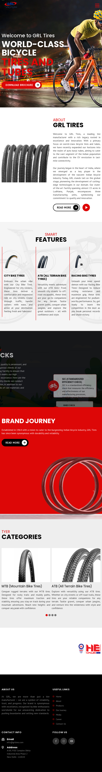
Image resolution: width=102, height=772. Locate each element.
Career (59, 719)
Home (58, 696)
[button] (47, 615)
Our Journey (61, 710)
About (58, 701)
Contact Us (61, 723)
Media (58, 714)
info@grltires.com (15, 742)
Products (60, 705)
